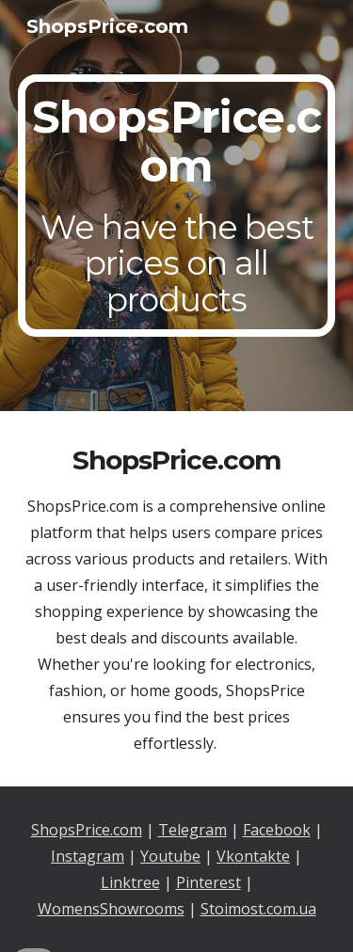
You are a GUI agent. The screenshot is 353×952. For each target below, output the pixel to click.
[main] (177, 205)
